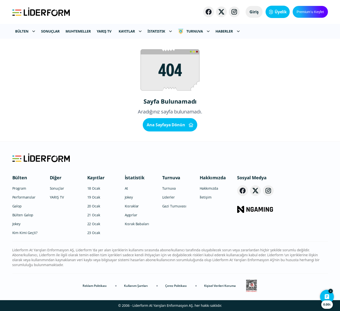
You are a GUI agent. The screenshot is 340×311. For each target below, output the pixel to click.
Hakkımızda (213, 178)
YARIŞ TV (104, 31)
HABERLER (227, 31)
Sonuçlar (57, 188)
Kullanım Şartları (136, 286)
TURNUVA (194, 31)
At (126, 188)
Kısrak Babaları (137, 223)
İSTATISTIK (159, 31)
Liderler (168, 197)
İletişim (206, 197)
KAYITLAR (130, 31)
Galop (17, 206)
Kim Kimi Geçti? (24, 232)
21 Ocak (93, 215)
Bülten (19, 178)
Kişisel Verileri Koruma (220, 286)
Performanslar (24, 197)
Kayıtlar (96, 178)
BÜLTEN (25, 31)
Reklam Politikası (95, 286)
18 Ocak (93, 188)
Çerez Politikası (176, 286)
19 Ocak (93, 197)
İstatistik (134, 178)
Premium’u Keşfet (310, 12)
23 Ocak (93, 232)
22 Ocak (93, 223)
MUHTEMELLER (78, 31)
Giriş (254, 12)
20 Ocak (93, 206)
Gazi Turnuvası (174, 206)
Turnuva (171, 178)
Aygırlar (131, 215)
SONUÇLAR (50, 31)
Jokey (16, 223)
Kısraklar (132, 206)
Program (19, 188)
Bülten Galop (22, 215)
